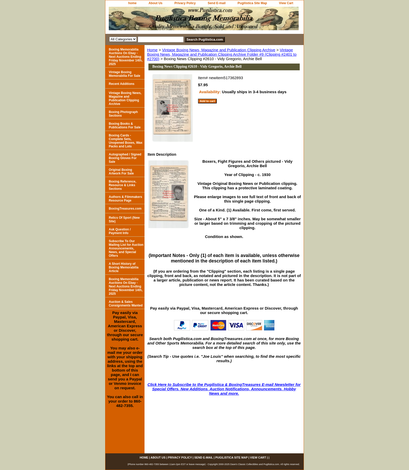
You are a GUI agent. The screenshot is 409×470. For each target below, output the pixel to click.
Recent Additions (121, 84)
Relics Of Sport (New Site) (124, 219)
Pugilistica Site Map (252, 3)
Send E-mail (217, 3)
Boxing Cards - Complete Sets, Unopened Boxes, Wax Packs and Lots (125, 141)
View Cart (286, 3)
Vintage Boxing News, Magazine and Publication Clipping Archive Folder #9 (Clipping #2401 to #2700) (222, 54)
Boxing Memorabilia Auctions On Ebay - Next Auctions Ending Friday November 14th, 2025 (125, 57)
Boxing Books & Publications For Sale (125, 125)
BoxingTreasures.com (125, 208)
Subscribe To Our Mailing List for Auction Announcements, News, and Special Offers (126, 248)
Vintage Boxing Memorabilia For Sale (124, 74)
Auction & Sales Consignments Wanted (126, 303)
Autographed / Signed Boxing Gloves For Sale (125, 158)
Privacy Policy (185, 3)
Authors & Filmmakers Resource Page (125, 198)
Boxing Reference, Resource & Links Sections (122, 185)
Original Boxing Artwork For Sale (121, 171)
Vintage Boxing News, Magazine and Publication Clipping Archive (218, 50)
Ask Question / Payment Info (120, 231)
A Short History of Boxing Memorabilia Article (124, 267)
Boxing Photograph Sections (123, 113)
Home (152, 50)
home (132, 3)
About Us (155, 3)
